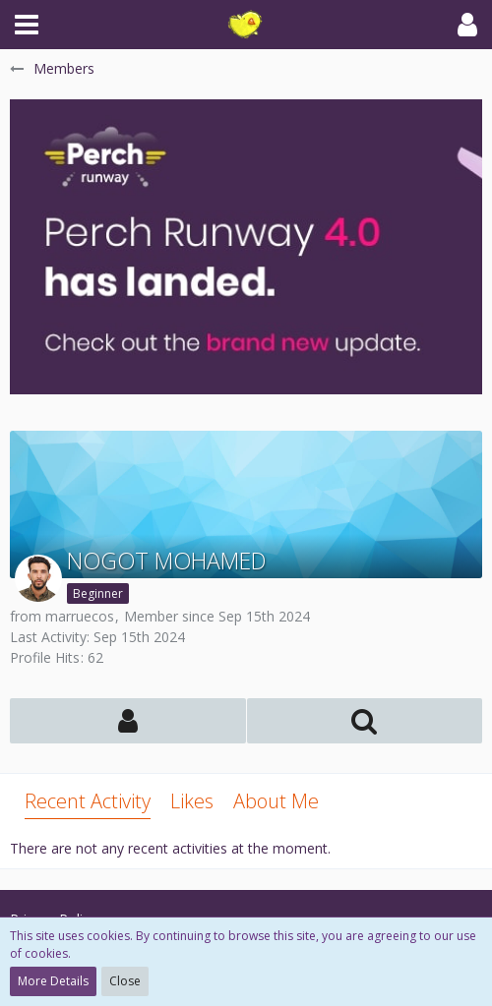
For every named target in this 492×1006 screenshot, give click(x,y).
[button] (26, 24)
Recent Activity (88, 801)
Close (125, 981)
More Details (53, 981)
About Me (276, 801)
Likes (192, 801)
